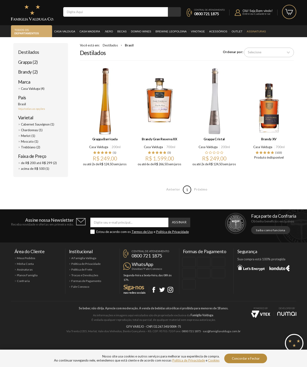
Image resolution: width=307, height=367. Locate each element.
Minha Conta (25, 264)
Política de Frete (81, 269)
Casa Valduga (64, 31)
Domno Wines (141, 31)
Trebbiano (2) (30, 147)
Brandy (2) (28, 72)
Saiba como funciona (270, 230)
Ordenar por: (233, 52)
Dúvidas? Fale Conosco (147, 269)
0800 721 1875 (206, 13)
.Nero (108, 31)
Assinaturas (256, 31)
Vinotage (198, 31)
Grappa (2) (28, 62)
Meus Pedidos (26, 258)
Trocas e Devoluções (84, 275)
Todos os (27, 32)
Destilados (28, 52)
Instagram (170, 290)
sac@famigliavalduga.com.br (222, 331)
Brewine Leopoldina (171, 31)
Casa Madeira (89, 31)
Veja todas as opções (31, 109)
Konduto (279, 267)
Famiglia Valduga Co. (32, 12)
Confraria (23, 281)
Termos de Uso (142, 232)
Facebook (154, 290)
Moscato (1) (29, 141)
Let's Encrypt (251, 267)
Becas (122, 31)
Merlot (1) (28, 136)
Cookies (213, 360)
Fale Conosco (80, 286)
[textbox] (115, 12)
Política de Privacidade (172, 232)
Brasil (129, 45)
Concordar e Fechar (246, 358)
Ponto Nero (168, 347)
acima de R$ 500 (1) (35, 169)
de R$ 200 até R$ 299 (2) (39, 163)
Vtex (260, 314)
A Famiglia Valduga (83, 258)
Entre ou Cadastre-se (256, 13)
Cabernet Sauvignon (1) (37, 124)
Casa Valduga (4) (32, 88)
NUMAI (286, 314)
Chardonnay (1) (32, 130)
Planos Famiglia (27, 275)
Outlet (237, 31)
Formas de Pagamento (86, 281)
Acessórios (218, 31)
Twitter (162, 290)
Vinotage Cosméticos (224, 347)
